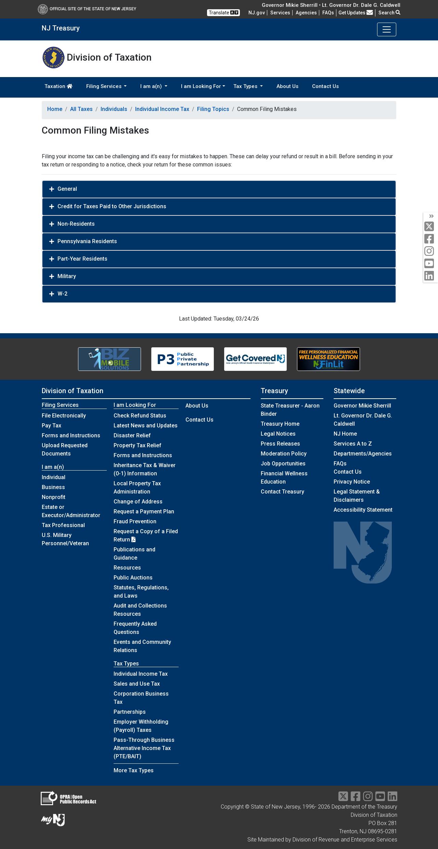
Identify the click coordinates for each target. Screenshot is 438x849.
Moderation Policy (284, 453)
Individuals (114, 109)
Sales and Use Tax (137, 684)
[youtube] (430, 264)
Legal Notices (278, 433)
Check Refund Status (140, 415)
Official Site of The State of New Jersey (87, 9)
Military (66, 276)
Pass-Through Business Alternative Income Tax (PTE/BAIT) (144, 748)
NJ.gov (256, 12)
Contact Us (325, 86)
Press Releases (280, 443)
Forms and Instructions (71, 435)
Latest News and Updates (146, 425)
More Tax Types (134, 770)
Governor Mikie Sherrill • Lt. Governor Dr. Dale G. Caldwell (331, 5)
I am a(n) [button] (151, 86)
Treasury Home (280, 424)
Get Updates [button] (355, 12)
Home (54, 109)
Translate (223, 12)
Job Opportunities (283, 463)
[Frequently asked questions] (328, 12)
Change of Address (138, 501)
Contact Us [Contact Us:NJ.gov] (348, 472)
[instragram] (368, 798)
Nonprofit (53, 497)
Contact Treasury (282, 491)
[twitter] (430, 227)
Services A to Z (353, 443)
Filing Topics (213, 109)
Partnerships (130, 712)
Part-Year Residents (82, 258)
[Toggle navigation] (386, 29)
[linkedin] (430, 276)
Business (53, 487)
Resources (127, 567)
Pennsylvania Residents (87, 241)
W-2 (62, 293)
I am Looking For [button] (201, 86)
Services (280, 12)
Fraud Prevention (135, 521)
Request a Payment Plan (144, 511)
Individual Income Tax (162, 109)
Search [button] (389, 12)
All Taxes (81, 109)
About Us (287, 86)
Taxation (58, 86)
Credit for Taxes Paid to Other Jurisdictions (111, 206)
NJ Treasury (61, 28)
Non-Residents (76, 224)
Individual (53, 477)
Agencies (306, 12)
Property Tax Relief (138, 445)
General (67, 189)
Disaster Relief (132, 435)
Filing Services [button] (104, 86)
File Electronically (64, 415)
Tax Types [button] (246, 86)
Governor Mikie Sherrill (362, 405)
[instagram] (430, 252)
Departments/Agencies (363, 453)
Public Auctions (133, 577)
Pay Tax (51, 425)
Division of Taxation (72, 391)
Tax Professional (63, 525)
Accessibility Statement (363, 510)
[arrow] (430, 216)
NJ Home (345, 433)
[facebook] (430, 239)
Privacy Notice (352, 481)
